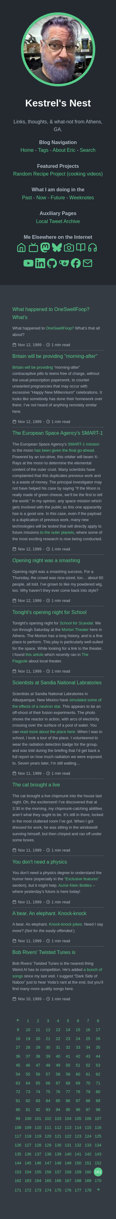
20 (38, 1038)
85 (58, 1100)
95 (68, 1109)
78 (78, 1091)
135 (18, 1154)
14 (68, 1029)
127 (28, 1145)
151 (88, 1163)
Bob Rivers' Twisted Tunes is (43, 952)
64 (28, 1083)
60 (78, 1074)
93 (48, 1109)
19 (28, 1038)
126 (18, 1145)
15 (78, 1029)
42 (78, 1056)
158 (68, 1172)
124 (88, 1136)
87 (78, 1100)
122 (68, 1136)
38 (38, 1056)
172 (28, 1190)
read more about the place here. (48, 731)
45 (18, 1065)
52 (88, 1065)
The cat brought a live (36, 784)
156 (48, 1172)
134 (98, 1145)
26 (98, 1038)
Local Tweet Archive (58, 221)
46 (28, 1065)
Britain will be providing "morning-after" (54, 356)
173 (38, 1190)
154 (28, 1172)
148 (58, 1163)
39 (48, 1056)
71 (98, 1083)
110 (38, 1127)
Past (27, 197)
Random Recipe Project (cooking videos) (58, 173)
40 (58, 1056)
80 (98, 1091)
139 (58, 1154)
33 (78, 1047)
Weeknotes (81, 197)
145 (28, 1163)
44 (98, 1056)
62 (98, 1074)
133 (88, 1145)
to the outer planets (57, 532)
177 (78, 1190)
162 (18, 1180)
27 (18, 1047)
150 (78, 1163)
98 (98, 1109)
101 (38, 1118)
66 (48, 1083)
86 (68, 1100)
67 (58, 1083)
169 (88, 1180)
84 (48, 1100)
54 (18, 1074)
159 (78, 1172)
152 (98, 1163)
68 (68, 1083)
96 (78, 1109)
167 (68, 1180)
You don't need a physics (39, 861)
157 (58, 1172)
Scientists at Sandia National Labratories (56, 682)
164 (38, 1180)
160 (88, 1172)
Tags (43, 150)
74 (38, 1091)
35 (98, 1047)
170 (98, 1180)
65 (38, 1083)
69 (78, 1083)
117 (18, 1136)
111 (48, 1127)
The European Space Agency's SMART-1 (57, 433)
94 (58, 1109)
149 (68, 1163)
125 (98, 1136)
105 (78, 1118)
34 (88, 1047)
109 (28, 1127)
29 (38, 1047)
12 (48, 1029)
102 (48, 1118)
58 (58, 1074)
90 (18, 1109)
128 (38, 1145)
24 (78, 1038)
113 (68, 1127)
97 (88, 1109)
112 (58, 1127)
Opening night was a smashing (46, 560)
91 (28, 1109)
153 (18, 1172)
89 (98, 1100)
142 (88, 1154)
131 (68, 1145)
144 (18, 1163)
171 (18, 1190)
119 (38, 1136)
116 (98, 1127)
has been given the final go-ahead (64, 450)
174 (48, 1190)
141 (78, 1154)
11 (38, 1029)
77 (68, 1091)
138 (48, 1154)
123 (78, 1136)
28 (28, 1047)
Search (88, 150)
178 (88, 1190)
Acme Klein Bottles (75, 885)
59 (68, 1074)
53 (98, 1065)
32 (68, 1047)
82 (28, 1100)
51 (78, 1065)
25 (88, 1038)
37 (28, 1056)
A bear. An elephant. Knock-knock (49, 913)
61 (88, 1074)
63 (18, 1083)
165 (48, 1180)
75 (48, 1091)
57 (48, 1074)
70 (88, 1083)
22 (58, 1038)
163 (28, 1180)
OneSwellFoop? (60, 328)
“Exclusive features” (81, 879)
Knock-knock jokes (65, 924)
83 (38, 1100)
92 (38, 1109)
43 (88, 1056)
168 (78, 1180)
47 (38, 1065)
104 (68, 1118)
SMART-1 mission (83, 444)
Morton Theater (75, 629)
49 (58, 1065)
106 (88, 1118)
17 (98, 1029)
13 (58, 1029)
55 (28, 1074)
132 (78, 1145)
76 (58, 1091)
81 (18, 1100)
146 (38, 1163)
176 (68, 1190)
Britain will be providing (32, 367)
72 (18, 1091)
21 (48, 1038)
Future (58, 197)
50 (68, 1065)
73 (28, 1091)
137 (38, 1154)
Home (27, 150)
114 (78, 1127)
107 (98, 1118)
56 (38, 1074)
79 (88, 1091)
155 (38, 1172)
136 (28, 1154)
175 (58, 1190)
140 (68, 1154)
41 (68, 1056)
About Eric (64, 150)
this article (35, 654)
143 (98, 1154)
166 (58, 1180)
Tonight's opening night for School (49, 612)
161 (98, 1172)
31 (58, 1047)
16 (88, 1029)
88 (88, 1100)
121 (58, 1136)
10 (28, 1029)
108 (18, 1127)
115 (88, 1127)
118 (28, 1136)
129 (48, 1145)
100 (28, 1118)
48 (48, 1065)
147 (48, 1163)
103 (58, 1118)
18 (18, 1038)
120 (48, 1136)
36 (18, 1056)
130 (58, 1145)
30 (48, 1047)
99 (18, 1118)
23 (68, 1038)
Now (41, 197)
